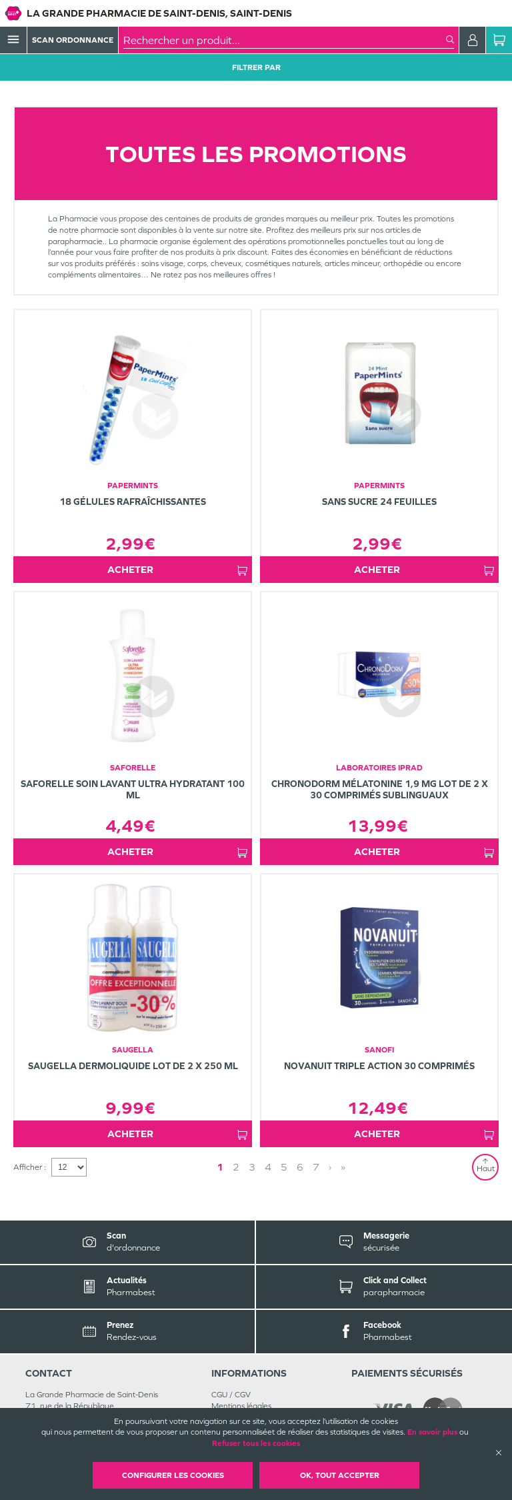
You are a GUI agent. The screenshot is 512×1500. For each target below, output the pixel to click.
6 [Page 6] (300, 1167)
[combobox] (284, 40)
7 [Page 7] (316, 1167)
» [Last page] (343, 1167)
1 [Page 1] (220, 1167)
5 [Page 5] (284, 1167)
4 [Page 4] (268, 1167)
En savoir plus (432, 1432)
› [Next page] (330, 1167)
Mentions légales (241, 1406)
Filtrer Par (256, 67)
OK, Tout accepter (339, 1475)
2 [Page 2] (236, 1167)
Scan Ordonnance (72, 40)
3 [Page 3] (252, 1167)
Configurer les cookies (173, 1475)
